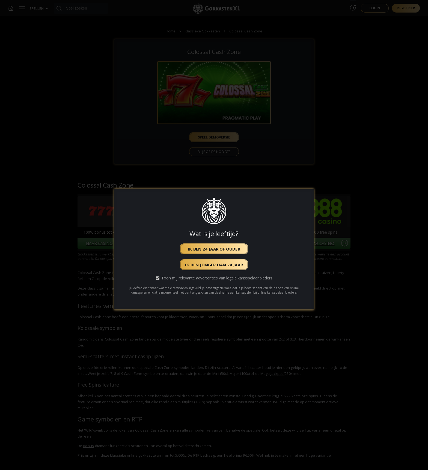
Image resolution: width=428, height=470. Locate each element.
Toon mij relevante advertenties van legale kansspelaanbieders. (217, 278)
